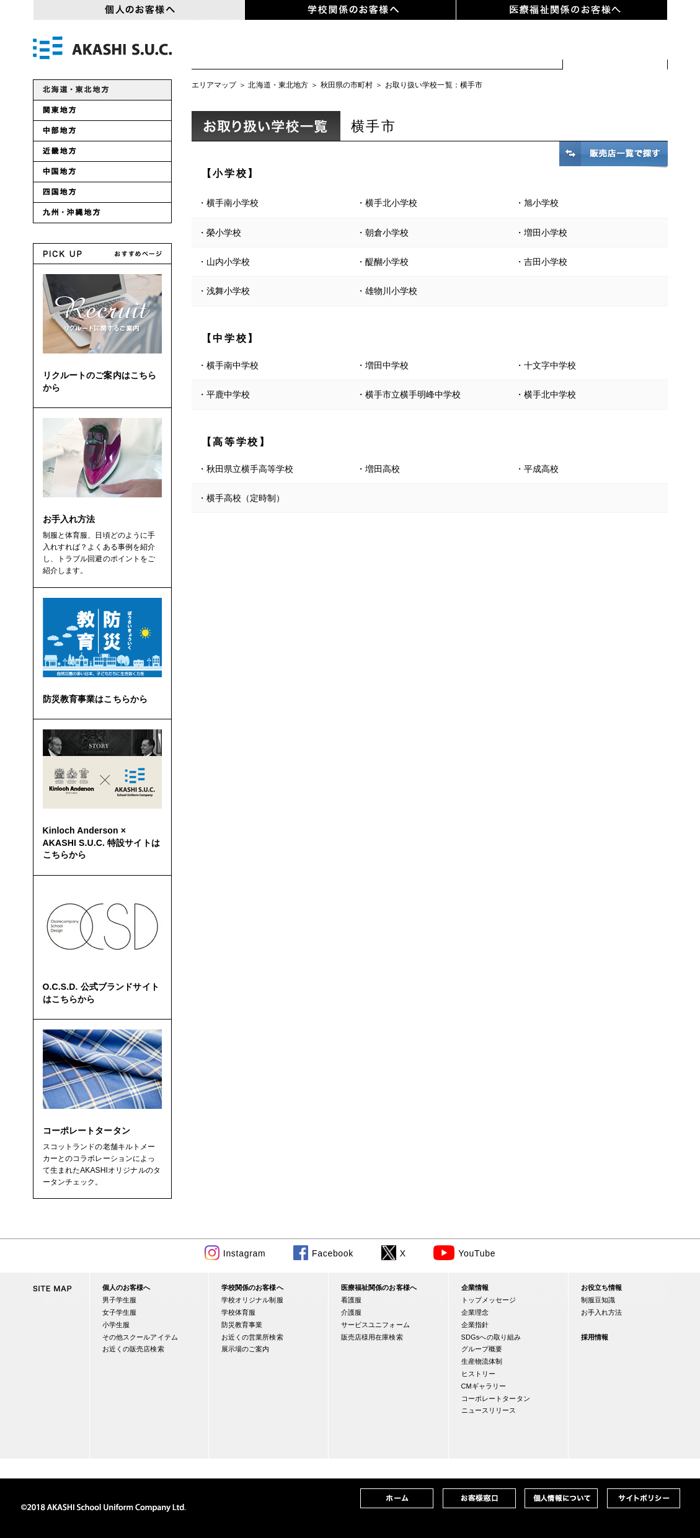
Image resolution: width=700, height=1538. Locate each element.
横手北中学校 (550, 394)
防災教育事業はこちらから (95, 699)
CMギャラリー (484, 1386)
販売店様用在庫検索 (372, 1337)
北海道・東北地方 (278, 85)
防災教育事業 (242, 1324)
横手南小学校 (232, 203)
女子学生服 (318, 50)
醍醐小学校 (387, 262)
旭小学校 (541, 203)
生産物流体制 (482, 1361)
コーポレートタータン (86, 1131)
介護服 (351, 1312)
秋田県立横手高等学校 (249, 469)
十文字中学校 (550, 365)
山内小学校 (228, 262)
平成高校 (541, 469)
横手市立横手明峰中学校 (413, 394)
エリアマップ (214, 85)
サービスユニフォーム (375, 1324)
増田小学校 (545, 233)
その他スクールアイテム (140, 1337)
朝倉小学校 (387, 233)
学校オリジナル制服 (252, 1300)
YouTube (476, 1253)
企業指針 (475, 1324)
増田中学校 (387, 365)
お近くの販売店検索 (615, 50)
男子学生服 (234, 50)
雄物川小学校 (391, 291)
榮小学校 (223, 233)
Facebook (332, 1253)
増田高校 (382, 469)
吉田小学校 (545, 262)
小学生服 (401, 50)
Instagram (244, 1253)
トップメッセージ (488, 1300)
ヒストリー (478, 1373)
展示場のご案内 (245, 1349)
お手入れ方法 (69, 519)
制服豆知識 (598, 1300)
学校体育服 (238, 1312)
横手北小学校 (391, 203)
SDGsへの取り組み (491, 1337)
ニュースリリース (488, 1410)
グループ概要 (482, 1349)
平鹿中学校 (228, 394)
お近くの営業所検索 (252, 1337)
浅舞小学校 (228, 291)
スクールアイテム (503, 50)
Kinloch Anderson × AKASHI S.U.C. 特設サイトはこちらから (101, 842)
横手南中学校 (232, 365)
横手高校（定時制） (245, 498)
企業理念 (475, 1312)
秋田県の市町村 (347, 85)
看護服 (351, 1300)
